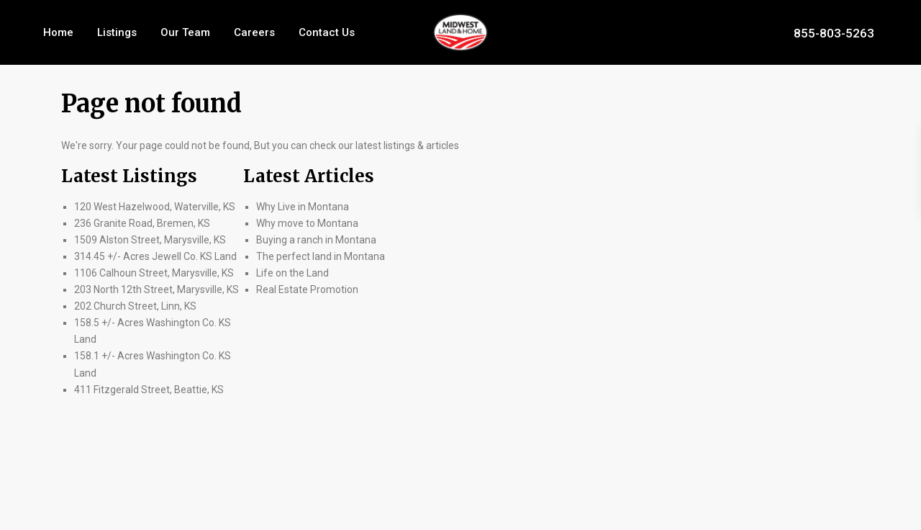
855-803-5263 (834, 32)
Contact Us (327, 32)
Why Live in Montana (302, 206)
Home (58, 32)
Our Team (185, 32)
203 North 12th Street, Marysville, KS (156, 289)
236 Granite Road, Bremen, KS (142, 223)
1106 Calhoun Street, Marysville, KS (154, 273)
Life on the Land (293, 273)
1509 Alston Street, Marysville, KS (150, 240)
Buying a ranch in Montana (316, 240)
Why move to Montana (307, 223)
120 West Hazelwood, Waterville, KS (154, 206)
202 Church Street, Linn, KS (135, 306)
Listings (117, 32)
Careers (254, 32)
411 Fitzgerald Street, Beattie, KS (149, 389)
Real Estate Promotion (307, 289)
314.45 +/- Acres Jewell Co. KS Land (155, 256)
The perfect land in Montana (320, 256)
